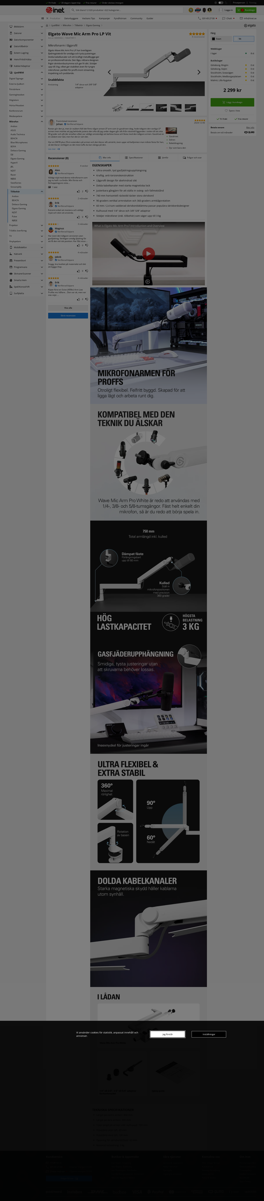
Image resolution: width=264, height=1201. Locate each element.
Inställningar (209, 1034)
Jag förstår (168, 1034)
